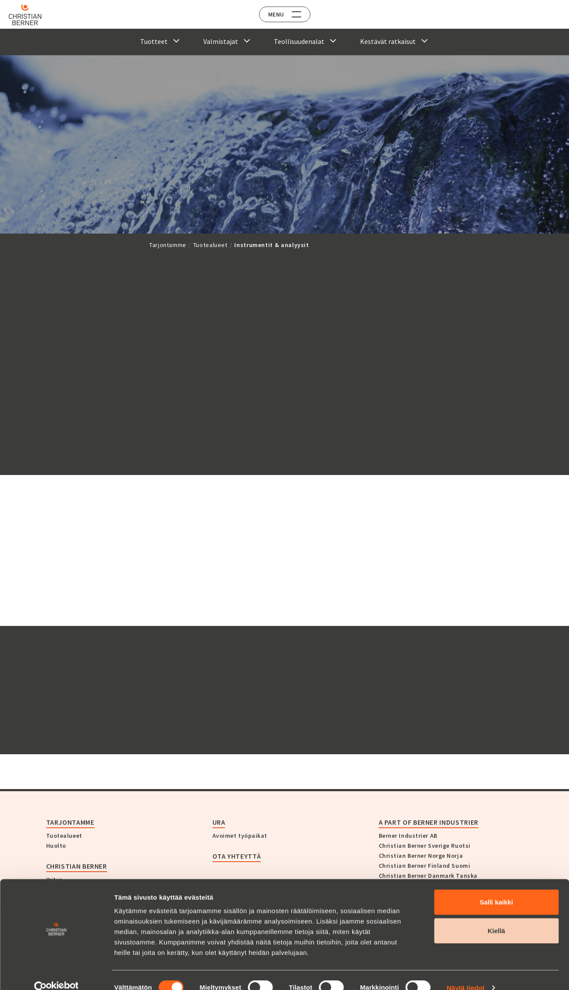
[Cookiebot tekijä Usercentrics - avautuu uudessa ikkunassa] (56, 973)
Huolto (56, 846)
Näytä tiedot (466, 973)
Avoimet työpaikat (240, 835)
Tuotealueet (210, 245)
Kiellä (496, 916)
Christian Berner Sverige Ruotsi (425, 846)
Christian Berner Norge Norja (421, 856)
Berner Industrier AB (408, 835)
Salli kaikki (496, 887)
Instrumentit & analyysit (271, 245)
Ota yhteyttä (236, 856)
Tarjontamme (167, 245)
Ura (219, 822)
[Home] (31, 14)
